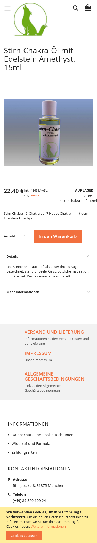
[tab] (48, 256)
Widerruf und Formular (32, 443)
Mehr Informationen (22, 291)
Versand (37, 195)
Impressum (38, 353)
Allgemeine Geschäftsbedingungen (54, 376)
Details (12, 256)
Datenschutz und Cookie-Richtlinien (43, 434)
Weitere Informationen (48, 526)
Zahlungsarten (24, 452)
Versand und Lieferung (54, 332)
